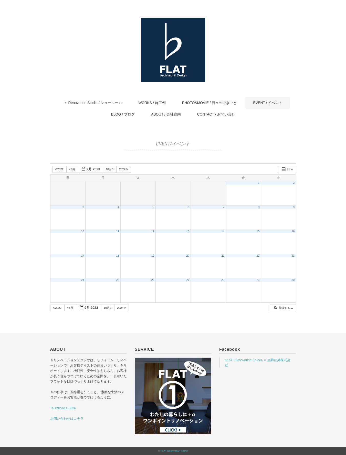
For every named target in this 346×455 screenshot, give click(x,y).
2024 (124, 169)
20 (187, 255)
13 (187, 231)
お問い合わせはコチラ (66, 418)
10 (82, 231)
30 (293, 279)
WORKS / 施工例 (152, 103)
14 (222, 231)
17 (82, 255)
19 (152, 255)
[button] (282, 307)
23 (293, 255)
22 (257, 255)
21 (222, 255)
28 (222, 279)
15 (257, 231)
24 (82, 279)
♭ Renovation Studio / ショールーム (93, 103)
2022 (60, 169)
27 (187, 279)
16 (293, 231)
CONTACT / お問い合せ (216, 114)
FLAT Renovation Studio (174, 451)
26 (152, 279)
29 (257, 279)
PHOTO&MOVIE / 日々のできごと (209, 103)
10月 (110, 169)
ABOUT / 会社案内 (166, 114)
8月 (72, 169)
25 (117, 279)
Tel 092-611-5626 (63, 408)
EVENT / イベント (267, 103)
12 (152, 231)
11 (117, 231)
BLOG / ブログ (123, 114)
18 (117, 255)
